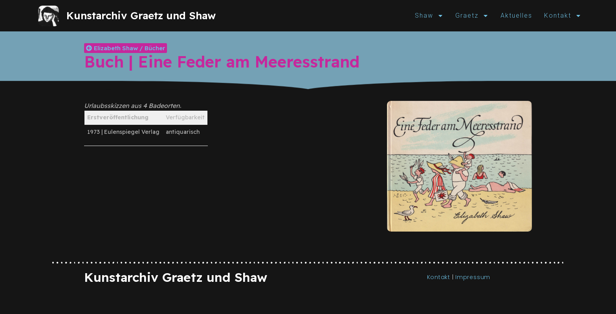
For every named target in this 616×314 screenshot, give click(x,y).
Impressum (472, 277)
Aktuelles (516, 15)
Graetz (472, 15)
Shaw (429, 15)
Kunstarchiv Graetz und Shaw (141, 15)
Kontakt (562, 15)
